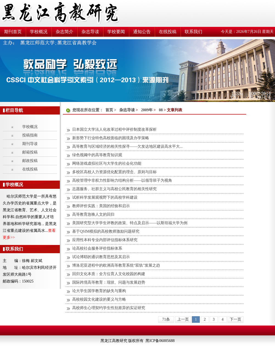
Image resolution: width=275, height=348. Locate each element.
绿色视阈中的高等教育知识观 (97, 155)
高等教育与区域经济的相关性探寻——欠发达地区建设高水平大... (127, 146)
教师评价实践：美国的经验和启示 (101, 206)
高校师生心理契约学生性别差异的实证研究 (108, 308)
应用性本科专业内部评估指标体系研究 (105, 240)
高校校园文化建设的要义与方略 (99, 299)
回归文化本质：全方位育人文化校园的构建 (108, 274)
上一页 (183, 319)
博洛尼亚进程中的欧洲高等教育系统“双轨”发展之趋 (116, 265)
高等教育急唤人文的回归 (93, 214)
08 (161, 110)
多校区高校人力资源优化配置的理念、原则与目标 (114, 172)
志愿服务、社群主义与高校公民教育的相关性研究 (114, 189)
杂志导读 (127, 110)
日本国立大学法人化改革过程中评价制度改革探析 (114, 129)
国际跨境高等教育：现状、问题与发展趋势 (108, 282)
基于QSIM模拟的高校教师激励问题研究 (105, 231)
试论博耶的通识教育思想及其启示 (101, 257)
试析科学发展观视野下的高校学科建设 (105, 197)
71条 (166, 319)
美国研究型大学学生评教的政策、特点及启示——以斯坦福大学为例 (129, 223)
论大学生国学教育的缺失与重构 (99, 291)
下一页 (235, 319)
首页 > (111, 110)
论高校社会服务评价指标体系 (97, 248)
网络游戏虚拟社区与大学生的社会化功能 (106, 163)
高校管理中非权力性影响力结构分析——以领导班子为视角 (122, 180)
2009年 (147, 110)
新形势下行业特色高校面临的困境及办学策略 (110, 138)
